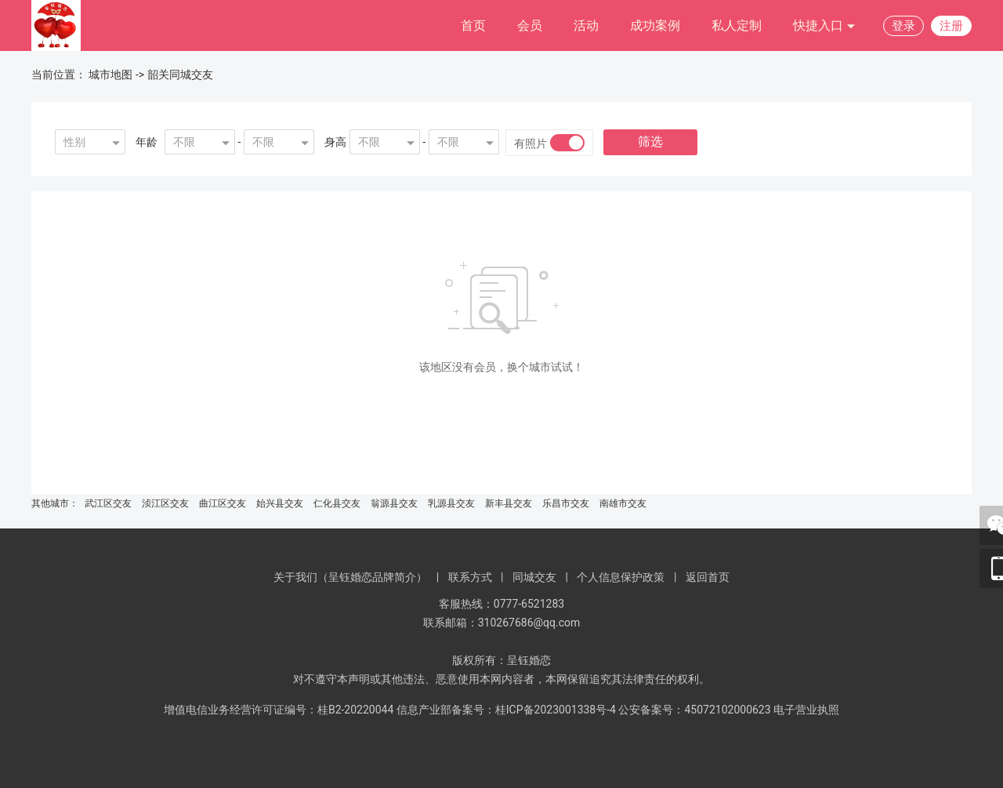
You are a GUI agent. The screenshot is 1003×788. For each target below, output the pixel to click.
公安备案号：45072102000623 (694, 709)
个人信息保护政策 (620, 577)
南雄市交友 (622, 503)
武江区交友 (108, 503)
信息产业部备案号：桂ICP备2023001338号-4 (506, 709)
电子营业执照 (806, 709)
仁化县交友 (336, 503)
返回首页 (708, 577)
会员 (529, 25)
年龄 (147, 142)
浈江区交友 (165, 503)
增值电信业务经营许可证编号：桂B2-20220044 (278, 709)
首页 (473, 25)
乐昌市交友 (565, 503)
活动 (586, 25)
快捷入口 (824, 26)
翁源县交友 (394, 503)
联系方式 (470, 577)
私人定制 (737, 25)
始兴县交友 (279, 503)
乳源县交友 (451, 503)
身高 (335, 142)
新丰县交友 (508, 503)
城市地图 (110, 74)
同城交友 (534, 577)
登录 (903, 26)
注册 (951, 26)
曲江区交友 (222, 503)
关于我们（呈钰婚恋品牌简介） (350, 577)
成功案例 (655, 25)
